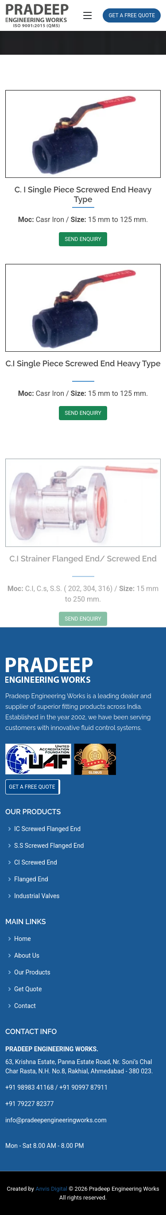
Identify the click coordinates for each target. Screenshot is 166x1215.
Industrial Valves (37, 896)
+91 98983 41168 (29, 1087)
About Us (26, 955)
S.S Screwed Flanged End (49, 846)
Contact (25, 1006)
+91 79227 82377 (29, 1103)
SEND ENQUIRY (83, 258)
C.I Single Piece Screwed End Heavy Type (82, 388)
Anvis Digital (51, 1188)
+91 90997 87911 (83, 1087)
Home (22, 939)
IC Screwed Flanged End (47, 829)
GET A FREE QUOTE (131, 15)
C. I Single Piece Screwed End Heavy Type (83, 212)
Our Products (32, 972)
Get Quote (28, 989)
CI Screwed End (35, 862)
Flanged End (31, 879)
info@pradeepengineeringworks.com (56, 1120)
